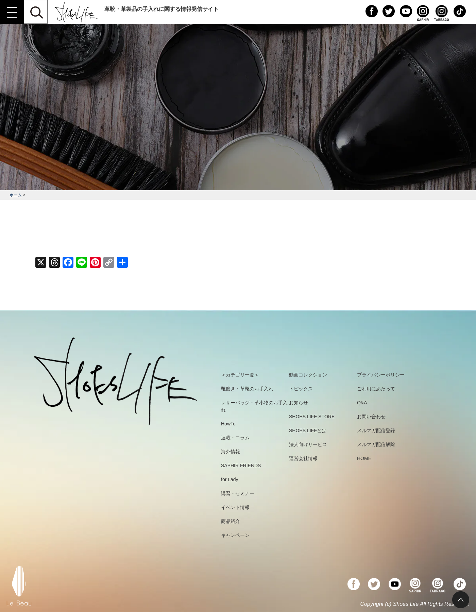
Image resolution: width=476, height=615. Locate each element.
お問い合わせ (371, 416)
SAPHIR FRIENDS (241, 465)
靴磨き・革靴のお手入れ (247, 388)
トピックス (301, 388)
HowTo (228, 423)
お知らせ (298, 402)
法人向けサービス (308, 444)
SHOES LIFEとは (307, 430)
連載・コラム (235, 437)
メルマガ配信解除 (376, 444)
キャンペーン (235, 535)
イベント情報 (235, 507)
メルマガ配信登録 (376, 430)
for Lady (229, 479)
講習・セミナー (237, 493)
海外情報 (230, 451)
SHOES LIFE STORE (312, 416)
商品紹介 (230, 521)
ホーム (16, 195)
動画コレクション (308, 374)
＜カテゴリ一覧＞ (240, 374)
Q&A (362, 402)
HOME (364, 458)
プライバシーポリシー (381, 374)
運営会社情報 (303, 458)
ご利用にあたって (376, 388)
